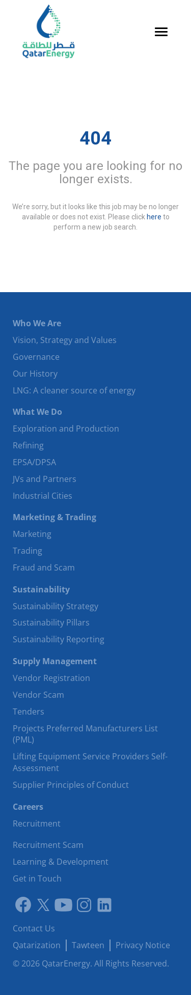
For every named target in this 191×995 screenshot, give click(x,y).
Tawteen (88, 945)
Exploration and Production (66, 428)
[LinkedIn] (104, 905)
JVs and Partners (44, 479)
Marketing (32, 533)
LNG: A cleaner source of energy (74, 390)
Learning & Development (60, 861)
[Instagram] (84, 905)
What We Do (37, 411)
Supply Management (55, 661)
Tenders (28, 711)
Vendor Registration (51, 678)
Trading (27, 550)
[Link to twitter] (43, 905)
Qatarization (37, 945)
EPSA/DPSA (34, 462)
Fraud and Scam (44, 567)
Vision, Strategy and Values (65, 340)
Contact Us (34, 928)
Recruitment (37, 823)
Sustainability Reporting (58, 639)
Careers (28, 806)
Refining (28, 445)
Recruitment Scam (48, 844)
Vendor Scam (38, 694)
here (154, 216)
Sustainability (41, 589)
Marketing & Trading (54, 517)
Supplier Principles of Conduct (71, 784)
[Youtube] (63, 905)
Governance (36, 356)
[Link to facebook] (23, 905)
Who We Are (37, 323)
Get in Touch (37, 878)
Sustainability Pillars (51, 622)
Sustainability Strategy (55, 606)
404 (95, 138)
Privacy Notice (143, 945)
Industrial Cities (42, 495)
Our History (35, 373)
